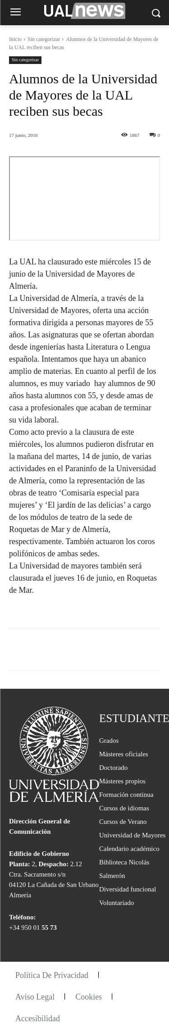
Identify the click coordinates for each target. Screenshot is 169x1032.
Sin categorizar (43, 39)
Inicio (15, 39)
